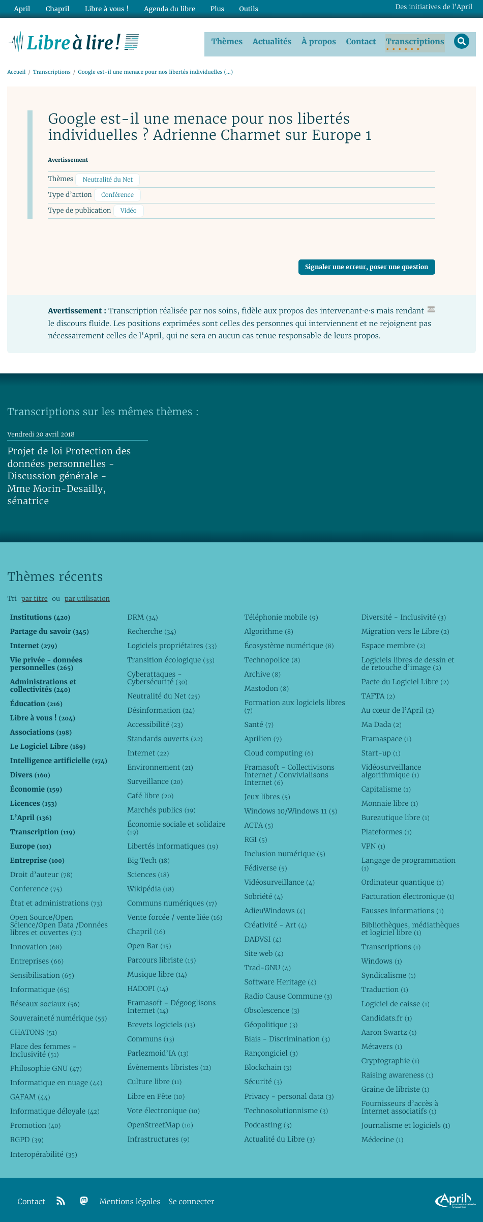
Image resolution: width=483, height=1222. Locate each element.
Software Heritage (280, 979)
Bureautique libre (395, 815)
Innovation (36, 944)
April (21, 8)
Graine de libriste (395, 1086)
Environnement (160, 764)
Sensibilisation (42, 972)
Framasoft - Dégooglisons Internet (171, 1004)
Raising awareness (397, 1072)
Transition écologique (171, 657)
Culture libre (154, 1079)
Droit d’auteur (41, 872)
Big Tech (148, 857)
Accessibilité (155, 721)
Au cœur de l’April (397, 707)
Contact (363, 40)
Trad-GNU (267, 965)
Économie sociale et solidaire (176, 825)
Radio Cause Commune (288, 993)
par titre (34, 596)
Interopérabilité (43, 1151)
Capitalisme (386, 786)
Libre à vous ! (105, 8)
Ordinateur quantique (402, 879)
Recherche (151, 628)
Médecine (382, 1137)
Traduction (384, 987)
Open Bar (149, 943)
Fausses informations (402, 908)
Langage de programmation (408, 861)
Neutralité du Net (108, 177)
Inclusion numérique (284, 851)
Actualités (274, 40)
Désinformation (161, 707)
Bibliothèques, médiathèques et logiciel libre (410, 926)
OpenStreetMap (160, 1122)
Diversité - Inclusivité (403, 614)
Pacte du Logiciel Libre (405, 679)
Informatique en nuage (56, 1080)
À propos (321, 40)
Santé (259, 721)
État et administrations (56, 900)
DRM (142, 614)
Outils (246, 8)
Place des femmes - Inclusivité (43, 1047)
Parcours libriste (161, 957)
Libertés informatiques (172, 843)
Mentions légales (130, 1199)
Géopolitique (270, 1022)
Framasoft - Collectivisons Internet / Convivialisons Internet (289, 772)
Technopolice (272, 657)
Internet (148, 750)
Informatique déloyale (55, 1108)
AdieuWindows (274, 908)
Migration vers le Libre (405, 628)
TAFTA (378, 693)
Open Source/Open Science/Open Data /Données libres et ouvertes (59, 922)
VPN (373, 843)
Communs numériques (172, 900)
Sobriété (263, 893)
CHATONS (33, 1029)
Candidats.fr (386, 1015)
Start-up (381, 750)
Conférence (117, 192)
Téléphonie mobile (281, 614)
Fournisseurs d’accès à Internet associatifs (399, 1104)
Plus (214, 8)
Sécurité (263, 1079)
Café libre (150, 793)
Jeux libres (267, 794)
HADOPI (147, 986)
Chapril (146, 929)
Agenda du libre (167, 8)
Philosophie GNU (46, 1065)
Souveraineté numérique (58, 1015)
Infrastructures (158, 1136)
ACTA (258, 822)
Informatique (40, 987)
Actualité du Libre (279, 1136)
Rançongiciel (271, 1050)
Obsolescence (271, 1007)
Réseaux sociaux (45, 1001)
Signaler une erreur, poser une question (366, 264)
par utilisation (87, 596)
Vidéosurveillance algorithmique (391, 768)
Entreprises (37, 958)
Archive (262, 671)
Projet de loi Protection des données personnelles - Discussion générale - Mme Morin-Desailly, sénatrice (69, 474)
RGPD (27, 1137)
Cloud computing (278, 750)
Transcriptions (417, 40)
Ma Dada (381, 721)
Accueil (16, 69)
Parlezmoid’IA (158, 1050)
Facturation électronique (408, 893)
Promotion (35, 1122)
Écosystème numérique (289, 643)
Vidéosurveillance (279, 879)
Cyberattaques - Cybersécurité (157, 675)
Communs (150, 1036)
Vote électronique (163, 1108)
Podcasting (267, 1122)
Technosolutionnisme (286, 1108)
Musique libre (157, 971)
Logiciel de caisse (395, 1001)
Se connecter (191, 1199)
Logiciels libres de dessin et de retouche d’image (408, 661)
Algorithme (268, 628)
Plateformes (386, 829)
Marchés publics (161, 807)
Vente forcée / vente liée (174, 914)
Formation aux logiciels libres (294, 703)
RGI (255, 836)
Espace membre (393, 643)
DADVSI (262, 936)
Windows (381, 958)
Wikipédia (150, 886)
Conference (36, 886)
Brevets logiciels (161, 1022)
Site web (263, 950)
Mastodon (266, 685)
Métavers (381, 1044)
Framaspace (386, 736)
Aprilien (263, 736)
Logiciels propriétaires (172, 643)
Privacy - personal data (289, 1093)
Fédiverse (265, 865)
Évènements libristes (169, 1064)
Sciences (148, 872)
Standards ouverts (165, 736)
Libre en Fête (156, 1093)
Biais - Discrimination (287, 1036)
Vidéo (128, 208)
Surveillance (155, 778)
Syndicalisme (388, 972)
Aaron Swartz (389, 1029)
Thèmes (230, 40)
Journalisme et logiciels (405, 1122)
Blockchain (267, 1064)
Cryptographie (390, 1058)
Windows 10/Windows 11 (290, 808)
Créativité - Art (275, 922)
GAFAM (30, 1094)
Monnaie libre (389, 800)
